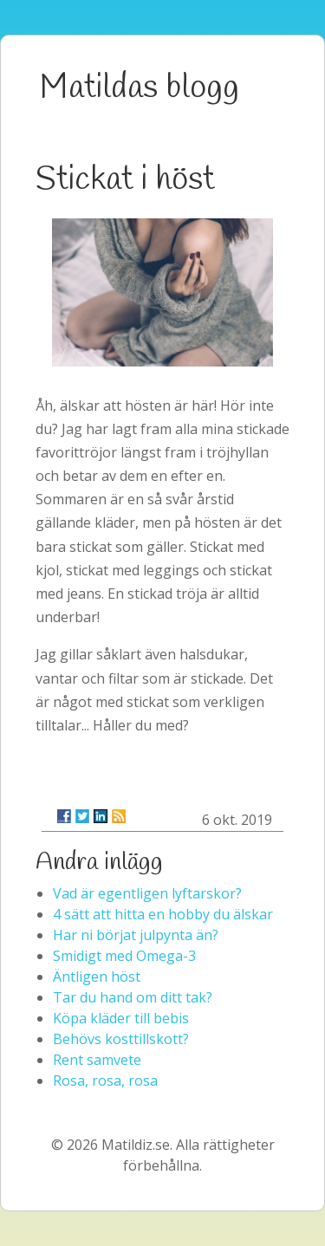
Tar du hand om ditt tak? (132, 997)
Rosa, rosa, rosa (105, 1080)
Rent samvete (97, 1059)
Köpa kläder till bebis (121, 1018)
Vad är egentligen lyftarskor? (147, 893)
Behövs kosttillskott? (121, 1038)
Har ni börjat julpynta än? (135, 934)
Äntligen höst (96, 976)
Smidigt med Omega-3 (124, 955)
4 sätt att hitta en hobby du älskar (163, 914)
